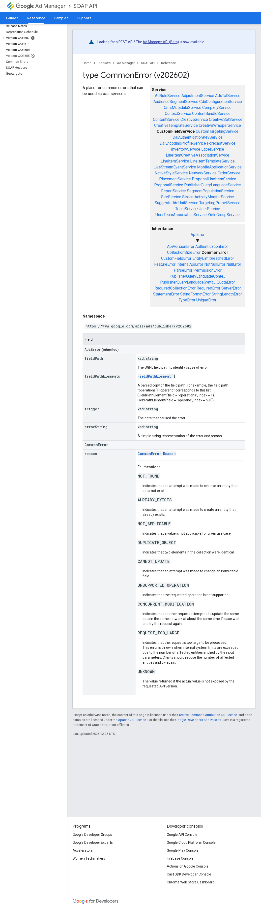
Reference (168, 63)
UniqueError (206, 300)
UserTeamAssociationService (181, 214)
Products (104, 63)
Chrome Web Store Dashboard (190, 882)
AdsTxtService (227, 95)
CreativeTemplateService (176, 125)
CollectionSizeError (184, 252)
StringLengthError (227, 294)
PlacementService (175, 179)
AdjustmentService (197, 95)
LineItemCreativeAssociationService (197, 155)
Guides (12, 18)
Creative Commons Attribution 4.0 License (207, 715)
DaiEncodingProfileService (183, 143)
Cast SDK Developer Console (189, 874)
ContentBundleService (211, 113)
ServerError (231, 288)
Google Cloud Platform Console (191, 842)
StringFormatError (195, 294)
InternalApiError (189, 264)
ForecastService (221, 143)
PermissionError (207, 270)
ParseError (183, 270)
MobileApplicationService (219, 167)
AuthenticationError (211, 246)
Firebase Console (180, 858)
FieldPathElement (154, 376)
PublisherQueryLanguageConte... (198, 276)
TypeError (187, 300)
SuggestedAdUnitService (176, 202)
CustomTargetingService (217, 131)
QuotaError (226, 282)
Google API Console (182, 835)
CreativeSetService (225, 119)
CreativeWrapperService (220, 125)
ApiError (197, 234)
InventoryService (185, 149)
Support (84, 18)
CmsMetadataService (182, 107)
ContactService (178, 113)
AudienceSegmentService (175, 101)
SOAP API (85, 6)
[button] (32, 38)
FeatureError (164, 264)
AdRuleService (167, 95)
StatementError (166, 294)
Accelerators (83, 850)
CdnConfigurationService (220, 101)
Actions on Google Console (187, 866)
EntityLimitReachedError (213, 258)
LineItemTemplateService (212, 161)
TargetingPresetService (219, 202)
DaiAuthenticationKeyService (198, 137)
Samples (61, 18)
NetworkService (203, 173)
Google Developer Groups (92, 835)
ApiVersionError (180, 246)
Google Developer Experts (93, 842)
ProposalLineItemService (214, 179)
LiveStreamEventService (174, 167)
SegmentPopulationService (210, 191)
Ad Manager (41, 6)
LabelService (212, 149)
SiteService (171, 196)
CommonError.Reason (157, 453)
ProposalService (168, 185)
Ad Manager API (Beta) (161, 42)
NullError (233, 264)
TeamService (186, 208)
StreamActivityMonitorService (208, 196)
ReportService (173, 191)
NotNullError (214, 264)
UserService (209, 208)
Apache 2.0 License (132, 720)
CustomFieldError (176, 258)
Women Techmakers (89, 858)
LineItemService (175, 161)
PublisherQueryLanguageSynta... (188, 282)
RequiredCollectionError (175, 288)
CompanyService (217, 107)
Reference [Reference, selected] (36, 18)
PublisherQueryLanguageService (212, 185)
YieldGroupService (224, 214)
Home (87, 63)
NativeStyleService (171, 173)
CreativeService (194, 119)
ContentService (166, 119)
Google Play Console (183, 850)
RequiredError (208, 288)
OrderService (229, 173)
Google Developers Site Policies (198, 720)
